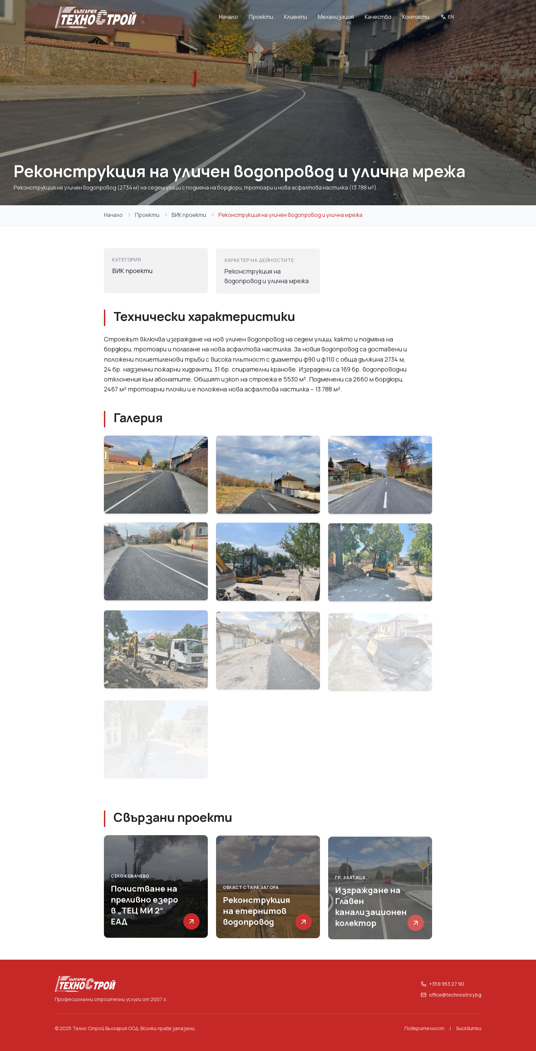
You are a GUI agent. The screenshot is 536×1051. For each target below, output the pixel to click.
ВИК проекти (189, 215)
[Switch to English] (447, 17)
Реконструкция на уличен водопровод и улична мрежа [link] (290, 215)
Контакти (415, 17)
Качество (378, 17)
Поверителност (424, 1028)
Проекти (261, 17)
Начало (228, 17)
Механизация (336, 17)
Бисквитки (468, 1028)
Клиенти (295, 17)
